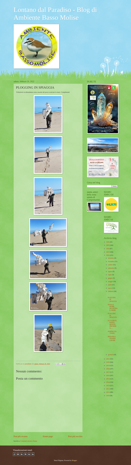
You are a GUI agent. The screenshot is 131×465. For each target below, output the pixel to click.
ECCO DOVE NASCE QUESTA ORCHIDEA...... (112, 324)
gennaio (110, 355)
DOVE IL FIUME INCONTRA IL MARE (112, 307)
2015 (108, 379)
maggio (110, 281)
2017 (108, 372)
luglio (110, 275)
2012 (108, 389)
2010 (108, 395)
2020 (108, 362)
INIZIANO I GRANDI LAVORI (112, 338)
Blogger (74, 460)
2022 (108, 255)
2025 (108, 245)
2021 (108, 359)
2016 (108, 375)
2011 (108, 392)
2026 (108, 242)
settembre (111, 268)
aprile (110, 285)
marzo (110, 288)
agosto (110, 271)
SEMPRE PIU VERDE (112, 332)
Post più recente (21, 436)
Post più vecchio (75, 436)
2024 (108, 248)
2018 (108, 369)
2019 (108, 365)
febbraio (111, 291)
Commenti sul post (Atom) (28, 441)
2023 (108, 252)
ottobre (110, 265)
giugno (110, 278)
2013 (108, 385)
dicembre (111, 258)
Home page (48, 436)
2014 (108, 382)
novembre (111, 261)
